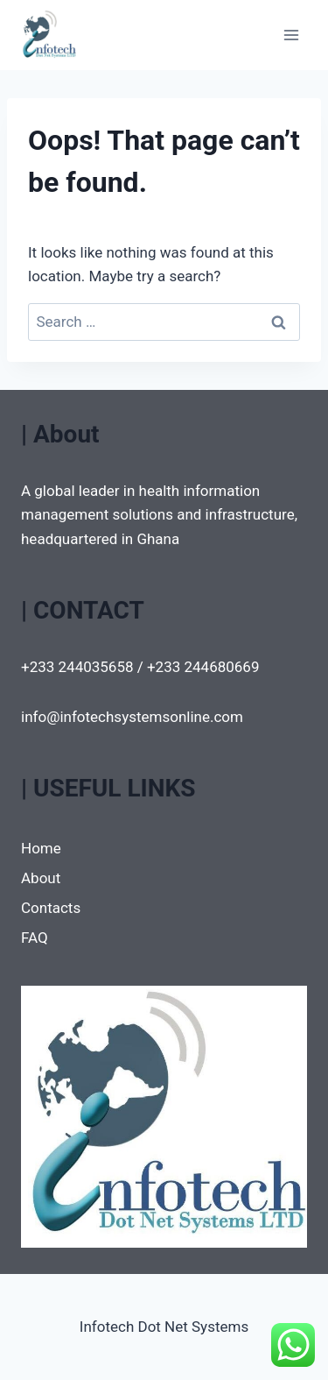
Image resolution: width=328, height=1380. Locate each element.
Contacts (50, 907)
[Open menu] (291, 34)
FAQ (34, 937)
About (40, 878)
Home (41, 848)
